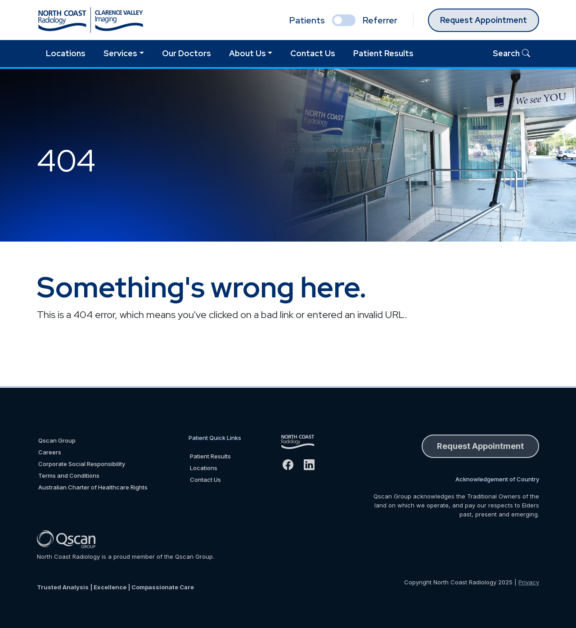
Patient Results (383, 53)
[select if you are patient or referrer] (344, 20)
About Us (247, 53)
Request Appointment (483, 20)
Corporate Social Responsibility (81, 463)
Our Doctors (186, 53)
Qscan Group (57, 440)
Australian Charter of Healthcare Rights (93, 487)
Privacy (528, 582)
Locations (66, 53)
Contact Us (312, 53)
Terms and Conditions (68, 475)
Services (120, 53)
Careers (49, 452)
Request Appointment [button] (480, 446)
